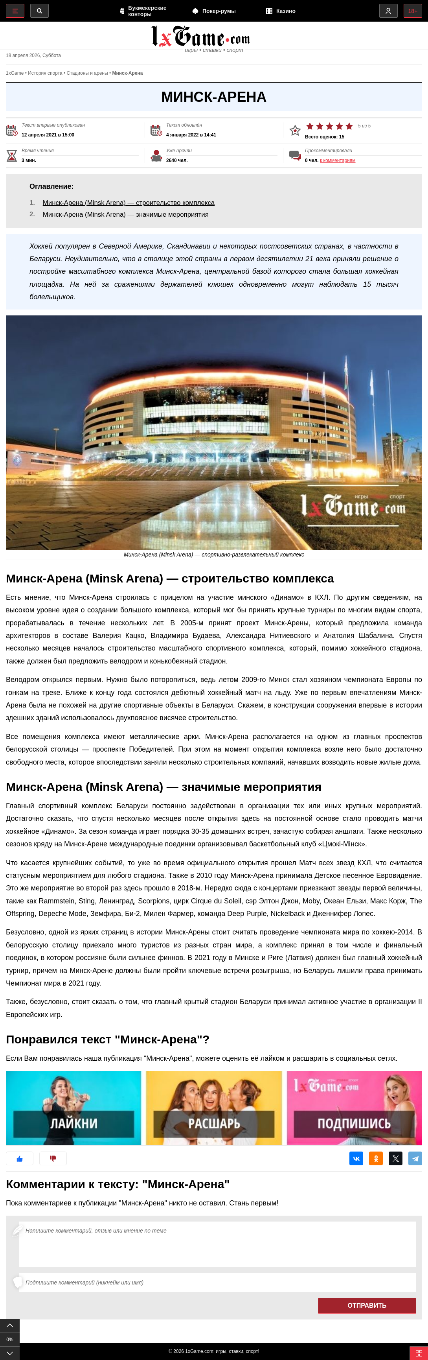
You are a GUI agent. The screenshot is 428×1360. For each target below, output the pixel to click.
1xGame (15, 79)
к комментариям (338, 166)
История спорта (45, 79)
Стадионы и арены (87, 79)
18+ (412, 11)
